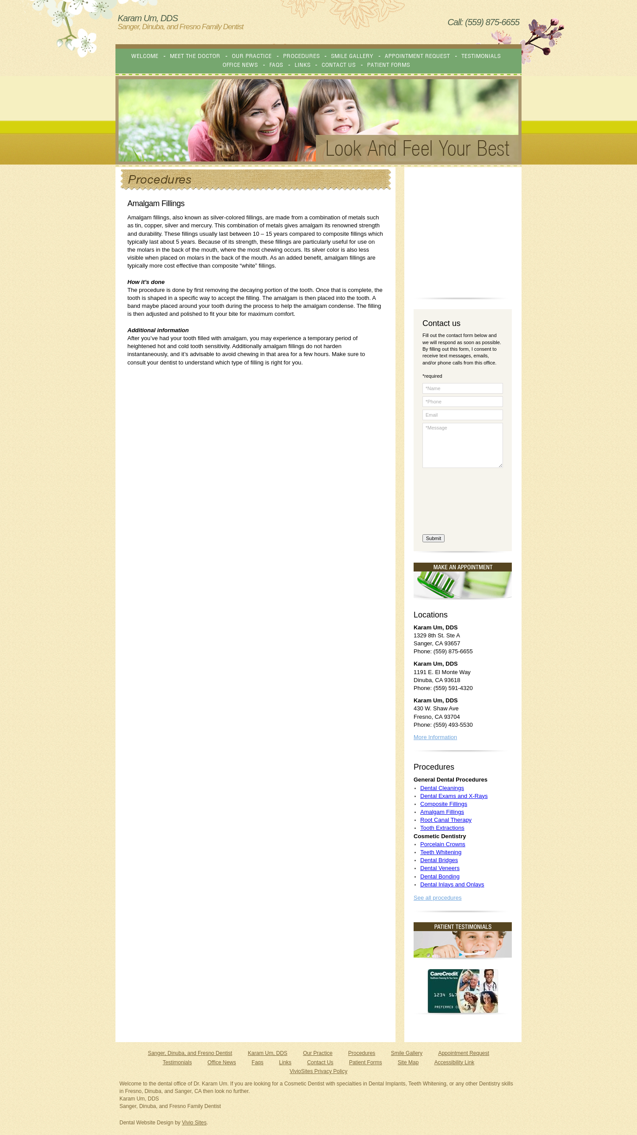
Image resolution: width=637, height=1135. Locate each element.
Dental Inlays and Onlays (452, 884)
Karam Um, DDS (267, 1053)
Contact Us (320, 1062)
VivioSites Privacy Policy (319, 1071)
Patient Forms (365, 1062)
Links (285, 1062)
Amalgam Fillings (442, 812)
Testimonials (177, 1062)
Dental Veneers (440, 868)
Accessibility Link (454, 1062)
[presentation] (458, 502)
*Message (462, 445)
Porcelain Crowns (442, 844)
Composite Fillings (443, 804)
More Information (435, 737)
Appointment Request (463, 1053)
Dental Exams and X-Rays (453, 796)
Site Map (408, 1062)
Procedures (361, 1053)
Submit (433, 538)
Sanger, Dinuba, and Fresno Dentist (190, 1053)
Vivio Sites (194, 1123)
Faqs (258, 1062)
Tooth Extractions (442, 827)
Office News (221, 1062)
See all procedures (437, 897)
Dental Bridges (439, 860)
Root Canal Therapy (446, 820)
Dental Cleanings (442, 788)
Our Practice (318, 1053)
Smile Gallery (406, 1053)
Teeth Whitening (440, 852)
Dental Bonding (440, 876)
